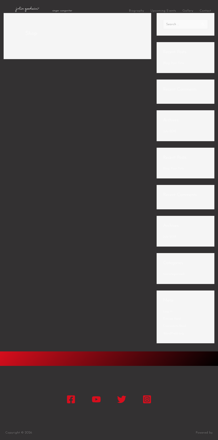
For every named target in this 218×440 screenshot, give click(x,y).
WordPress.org (173, 333)
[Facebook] (71, 399)
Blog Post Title (173, 63)
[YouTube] (96, 399)
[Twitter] (122, 399)
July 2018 (169, 131)
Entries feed (172, 319)
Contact (205, 10)
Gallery (188, 10)
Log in (168, 311)
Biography (136, 10)
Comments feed (174, 326)
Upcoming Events (163, 10)
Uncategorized (173, 274)
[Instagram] (147, 399)
